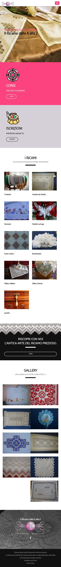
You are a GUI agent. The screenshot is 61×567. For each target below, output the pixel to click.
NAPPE (7, 313)
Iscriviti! (12, 139)
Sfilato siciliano (9, 284)
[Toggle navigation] (57, 3)
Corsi (11, 96)
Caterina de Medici (39, 195)
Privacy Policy (30, 563)
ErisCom (34, 560)
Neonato (7, 224)
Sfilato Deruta (37, 284)
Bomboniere (36, 254)
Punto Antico (9, 254)
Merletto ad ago (38, 224)
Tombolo (7, 195)
